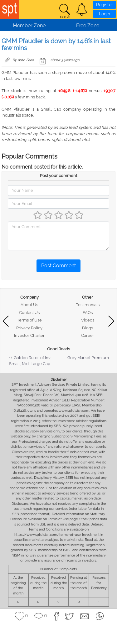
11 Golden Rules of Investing (35, 357)
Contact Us (29, 312)
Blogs (87, 328)
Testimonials (88, 304)
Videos (87, 320)
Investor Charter (29, 335)
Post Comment (58, 266)
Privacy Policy (29, 328)
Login (104, 13)
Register (104, 4)
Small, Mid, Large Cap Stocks (36, 363)
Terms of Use (29, 320)
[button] (82, 9)
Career (87, 335)
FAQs (88, 312)
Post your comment (58, 175)
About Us (29, 304)
